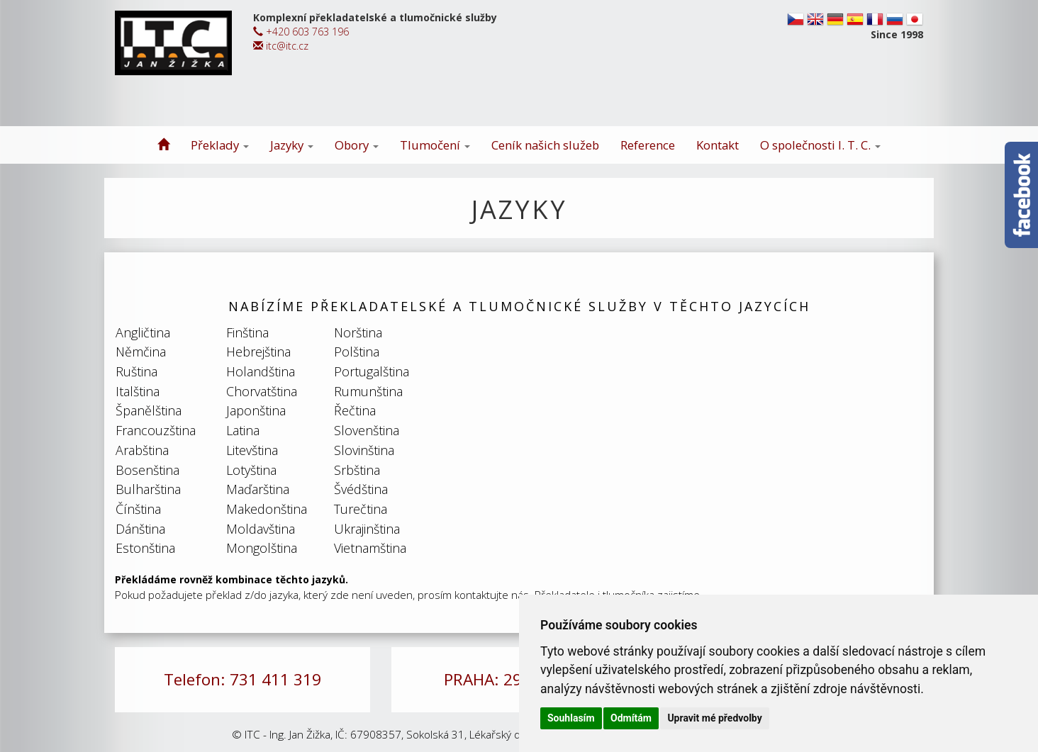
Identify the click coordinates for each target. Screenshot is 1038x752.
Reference (647, 145)
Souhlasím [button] (571, 718)
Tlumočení (435, 145)
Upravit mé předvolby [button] (714, 718)
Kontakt (717, 145)
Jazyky (291, 145)
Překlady (220, 145)
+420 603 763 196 (301, 31)
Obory (357, 145)
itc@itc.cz (280, 45)
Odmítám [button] (631, 718)
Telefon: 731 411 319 (242, 679)
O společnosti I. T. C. (820, 145)
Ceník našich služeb (545, 145)
